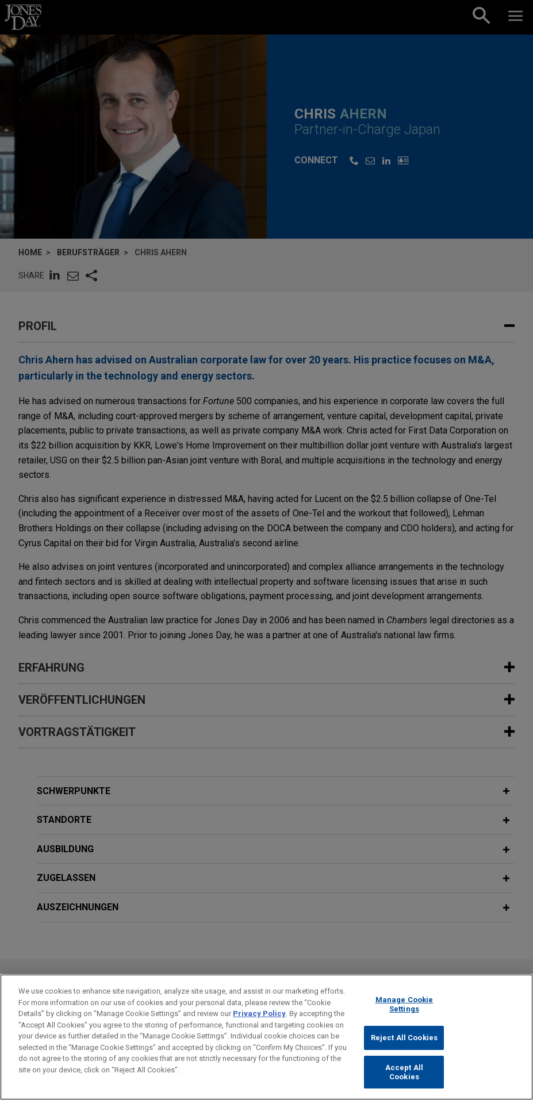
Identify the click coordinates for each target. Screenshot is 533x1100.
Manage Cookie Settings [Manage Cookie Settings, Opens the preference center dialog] (404, 1012)
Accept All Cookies (404, 1079)
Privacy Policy (259, 1021)
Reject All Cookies (404, 1045)
